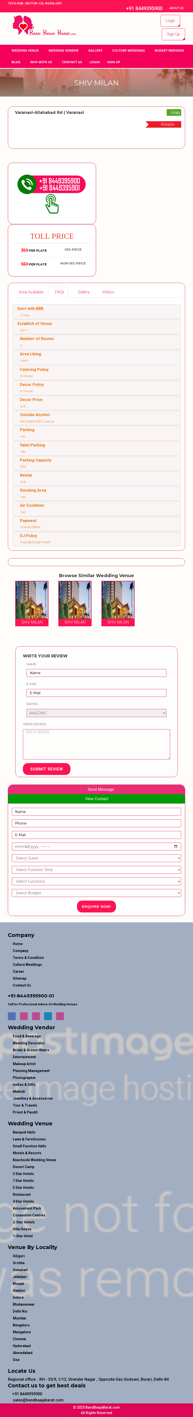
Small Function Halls (29, 1146)
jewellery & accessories (33, 1098)
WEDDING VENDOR (63, 50)
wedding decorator (29, 1043)
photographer (24, 1078)
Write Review (34, 724)
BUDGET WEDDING (169, 50)
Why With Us (41, 62)
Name (31, 664)
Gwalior (19, 1291)
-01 (50, 996)
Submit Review (46, 769)
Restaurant (22, 1194)
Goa (16, 1360)
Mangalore (22, 1332)
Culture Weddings (128, 50)
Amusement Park (27, 1208)
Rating (32, 704)
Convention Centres (29, 1215)
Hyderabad (22, 1346)
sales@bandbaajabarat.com (36, 1400)
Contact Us (72, 62)
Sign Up (173, 34)
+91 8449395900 (141, 8)
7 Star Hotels (23, 1181)
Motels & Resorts (27, 1153)
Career (18, 971)
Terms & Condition (28, 958)
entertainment (24, 1057)
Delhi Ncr (20, 1311)
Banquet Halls (24, 1132)
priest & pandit (25, 1112)
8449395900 (32, 996)
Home (18, 944)
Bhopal (18, 1284)
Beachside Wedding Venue (34, 1160)
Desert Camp (23, 1167)
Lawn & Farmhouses (29, 1139)
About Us (176, 8)
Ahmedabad (22, 1353)
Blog (16, 62)
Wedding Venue (25, 50)
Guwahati (20, 1270)
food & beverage (27, 1036)
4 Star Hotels (23, 1201)
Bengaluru (21, 1325)
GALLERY (95, 50)
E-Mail (31, 684)
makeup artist (24, 1064)
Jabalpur (20, 1277)
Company (20, 951)
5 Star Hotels (23, 1188)
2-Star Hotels (24, 1222)
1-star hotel (23, 1236)
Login (170, 20)
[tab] (30, 292)
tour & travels (25, 1105)
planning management (31, 1071)
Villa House (22, 1229)
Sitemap (19, 978)
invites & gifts (24, 1085)
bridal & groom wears (31, 1050)
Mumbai (19, 1318)
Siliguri (19, 1256)
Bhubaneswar (24, 1304)
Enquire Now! (96, 907)
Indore (18, 1297)
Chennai (19, 1339)
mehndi (19, 1091)
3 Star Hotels (23, 1174)
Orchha (19, 1263)
